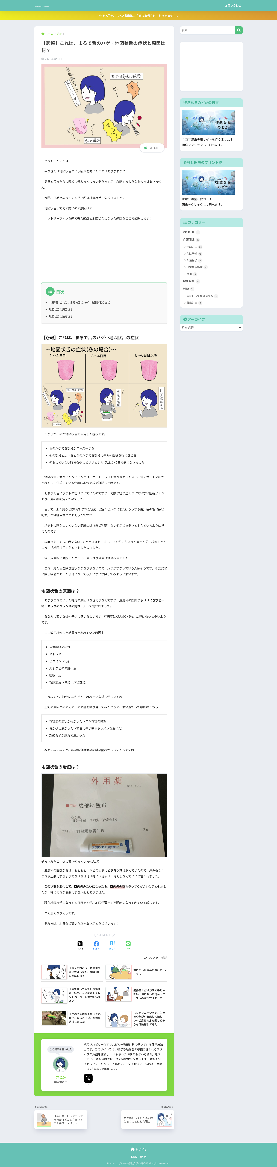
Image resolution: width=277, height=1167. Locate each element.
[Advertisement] (104, 250)
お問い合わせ (233, 5)
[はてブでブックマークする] (112, 946)
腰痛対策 (194, 304)
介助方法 (194, 247)
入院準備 (194, 254)
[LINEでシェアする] (128, 946)
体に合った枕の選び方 (202, 297)
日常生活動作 (197, 268)
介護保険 (194, 261)
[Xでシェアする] (80, 946)
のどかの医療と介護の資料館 (63, 5)
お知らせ (192, 232)
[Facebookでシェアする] (96, 946)
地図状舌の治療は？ (61, 316)
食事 (192, 274)
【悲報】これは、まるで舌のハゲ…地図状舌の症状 (81, 302)
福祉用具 (192, 282)
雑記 (164, 958)
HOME (138, 1149)
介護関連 (192, 240)
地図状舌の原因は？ (61, 309)
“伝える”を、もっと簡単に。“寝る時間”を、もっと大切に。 (138, 15)
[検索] (239, 30)
